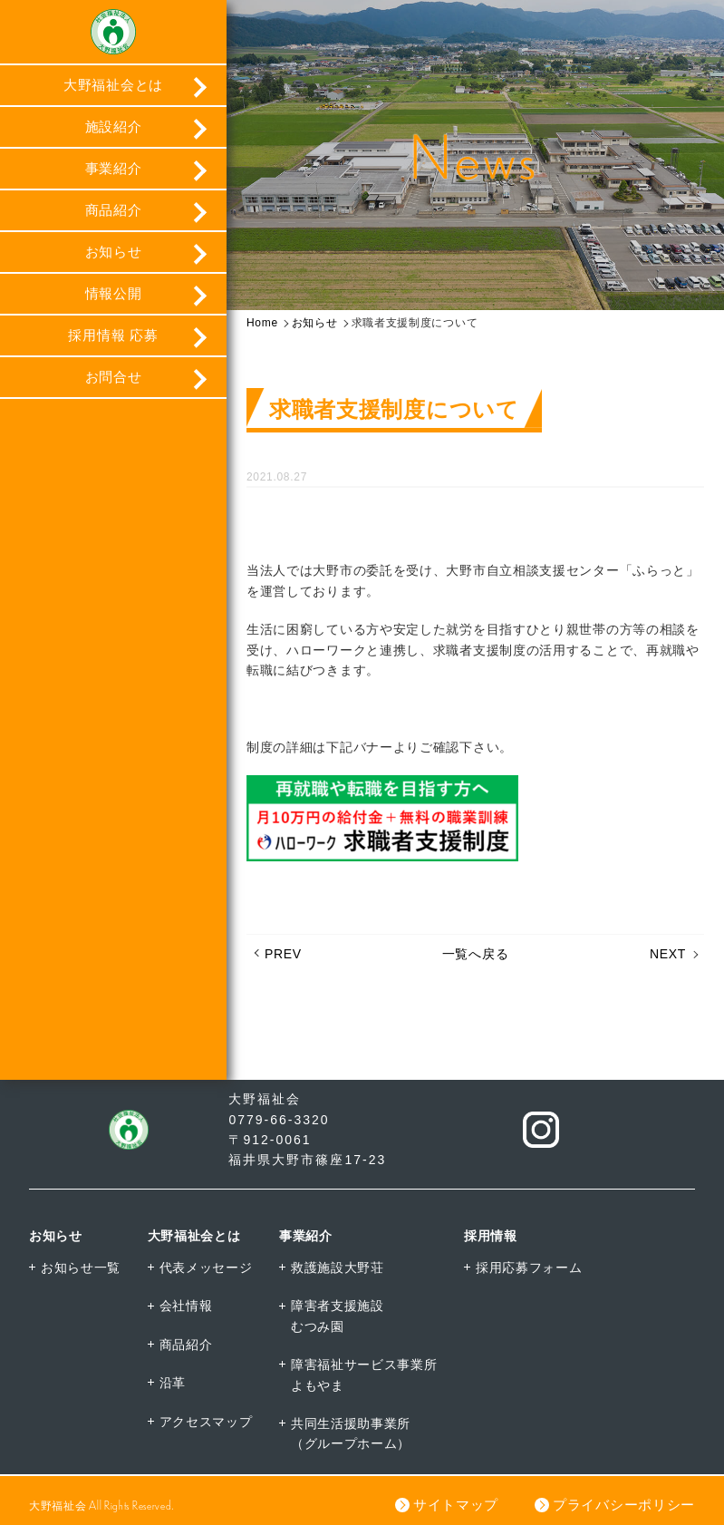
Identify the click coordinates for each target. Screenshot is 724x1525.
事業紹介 (113, 168)
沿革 (172, 1382)
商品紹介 (113, 210)
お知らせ (113, 251)
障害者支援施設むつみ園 (337, 1315)
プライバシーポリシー (624, 1504)
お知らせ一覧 (81, 1267)
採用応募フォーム (529, 1267)
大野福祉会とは (113, 84)
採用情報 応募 (113, 335)
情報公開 (113, 293)
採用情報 (490, 1236)
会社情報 (186, 1305)
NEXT (668, 954)
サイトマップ (455, 1504)
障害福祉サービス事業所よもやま (364, 1374)
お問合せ (113, 376)
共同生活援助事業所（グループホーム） (350, 1433)
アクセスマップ (206, 1421)
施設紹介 (113, 126)
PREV (283, 954)
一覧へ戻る (475, 954)
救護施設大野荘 (337, 1267)
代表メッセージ (206, 1267)
